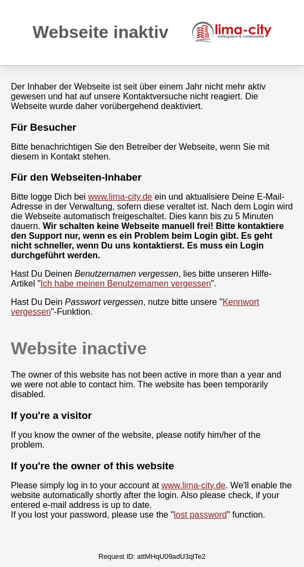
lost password (200, 514)
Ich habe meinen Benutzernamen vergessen (126, 283)
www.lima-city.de (120, 196)
